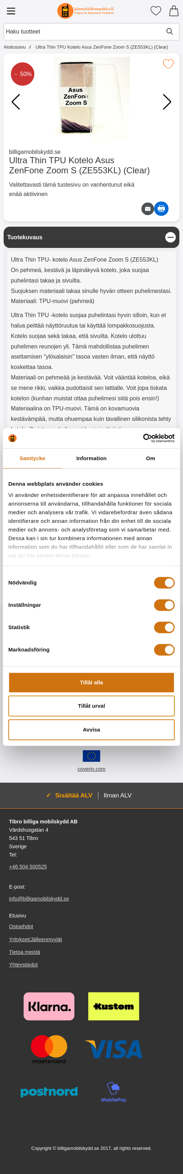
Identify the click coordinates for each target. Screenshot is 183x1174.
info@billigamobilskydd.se (39, 899)
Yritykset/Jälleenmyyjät (35, 939)
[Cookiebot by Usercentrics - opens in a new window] (143, 438)
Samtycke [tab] (32, 458)
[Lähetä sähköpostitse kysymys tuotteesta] (147, 209)
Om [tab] (150, 458)
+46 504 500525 (28, 867)
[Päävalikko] (11, 11)
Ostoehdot (21, 927)
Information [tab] (91, 458)
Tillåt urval (91, 706)
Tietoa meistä (24, 952)
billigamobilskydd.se (34, 152)
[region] (91, 237)
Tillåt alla (91, 682)
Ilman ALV (118, 795)
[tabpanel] (91, 378)
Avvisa (91, 729)
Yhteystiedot (23, 965)
